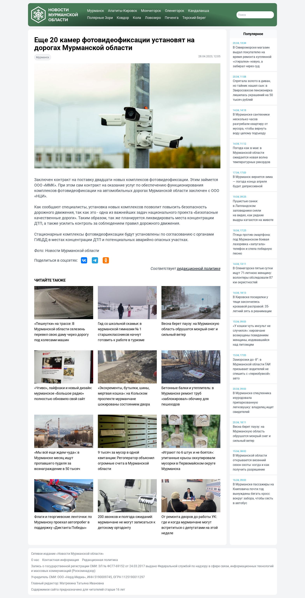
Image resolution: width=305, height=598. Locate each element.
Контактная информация (60, 560)
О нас (35, 560)
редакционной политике (198, 268)
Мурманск (95, 10)
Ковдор (123, 17)
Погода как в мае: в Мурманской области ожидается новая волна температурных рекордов (251, 155)
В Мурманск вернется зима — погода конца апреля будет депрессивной (253, 181)
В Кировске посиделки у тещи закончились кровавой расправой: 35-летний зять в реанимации (252, 304)
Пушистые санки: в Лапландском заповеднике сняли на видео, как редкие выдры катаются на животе (253, 210)
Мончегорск (151, 10)
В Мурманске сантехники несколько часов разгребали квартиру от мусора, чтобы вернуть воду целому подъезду (251, 123)
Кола (137, 17)
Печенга (172, 17)
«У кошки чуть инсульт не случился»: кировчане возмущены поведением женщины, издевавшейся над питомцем (251, 335)
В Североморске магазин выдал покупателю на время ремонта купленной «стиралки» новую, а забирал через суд (252, 56)
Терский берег (194, 17)
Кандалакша (198, 10)
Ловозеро (153, 17)
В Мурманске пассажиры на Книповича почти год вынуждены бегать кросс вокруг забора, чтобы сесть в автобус (253, 493)
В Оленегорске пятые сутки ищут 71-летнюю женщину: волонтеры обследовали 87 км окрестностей (253, 275)
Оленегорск (174, 10)
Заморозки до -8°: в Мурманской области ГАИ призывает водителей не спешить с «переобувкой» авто (251, 368)
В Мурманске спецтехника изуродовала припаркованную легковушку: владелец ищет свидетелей (253, 402)
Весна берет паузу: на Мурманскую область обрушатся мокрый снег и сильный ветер (252, 433)
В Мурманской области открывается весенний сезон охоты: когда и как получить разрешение (251, 462)
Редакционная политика (100, 560)
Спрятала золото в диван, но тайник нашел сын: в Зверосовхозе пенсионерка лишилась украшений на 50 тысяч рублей (253, 90)
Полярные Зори (100, 17)
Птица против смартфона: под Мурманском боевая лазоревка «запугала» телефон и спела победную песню (252, 243)
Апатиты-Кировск (122, 10)
